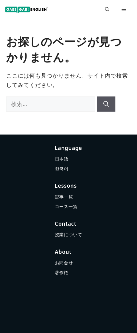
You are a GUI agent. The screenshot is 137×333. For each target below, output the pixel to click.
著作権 (61, 272)
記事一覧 (64, 197)
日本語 (61, 159)
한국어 (61, 169)
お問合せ (64, 263)
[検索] (106, 104)
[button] (107, 9)
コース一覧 (66, 206)
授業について (68, 234)
